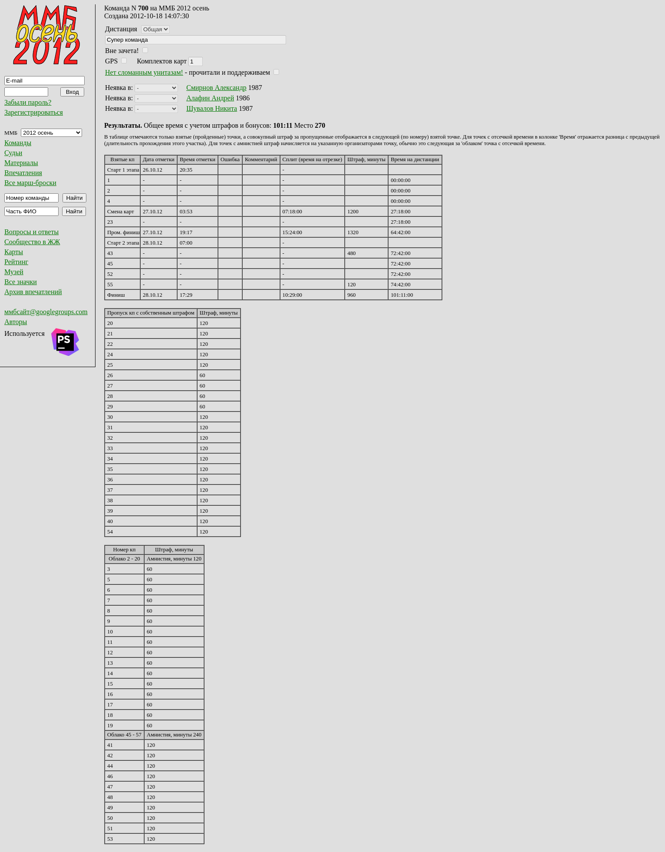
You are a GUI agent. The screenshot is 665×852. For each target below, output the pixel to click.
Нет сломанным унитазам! (144, 72)
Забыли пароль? (27, 102)
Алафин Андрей (210, 98)
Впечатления (23, 172)
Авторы (15, 321)
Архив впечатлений (33, 291)
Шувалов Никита (211, 108)
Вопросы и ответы (31, 231)
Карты (13, 251)
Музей (13, 271)
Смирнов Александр (216, 87)
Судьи (13, 152)
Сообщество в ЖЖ (32, 241)
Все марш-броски (30, 182)
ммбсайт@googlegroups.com (46, 311)
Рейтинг (16, 261)
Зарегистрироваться (33, 112)
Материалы (21, 162)
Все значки (20, 281)
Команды (17, 142)
